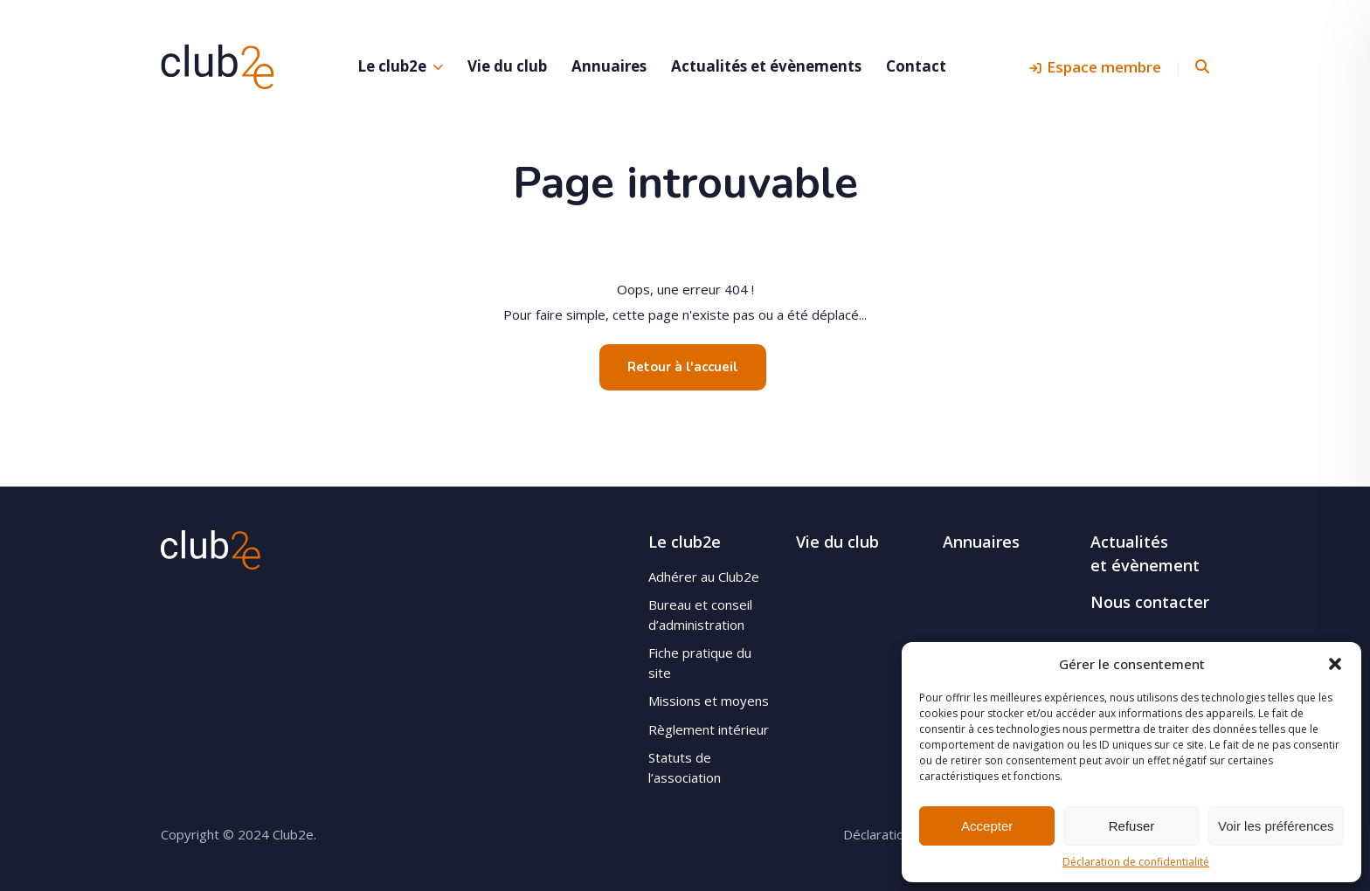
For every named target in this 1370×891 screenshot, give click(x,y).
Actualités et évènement (1145, 553)
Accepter (987, 825)
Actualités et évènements (766, 66)
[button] (1335, 664)
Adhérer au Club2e (703, 576)
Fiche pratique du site (699, 662)
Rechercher (1202, 67)
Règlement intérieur (708, 729)
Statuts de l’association (684, 767)
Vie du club (507, 66)
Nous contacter (1149, 601)
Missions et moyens (708, 700)
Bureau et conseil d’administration (700, 614)
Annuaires (609, 66)
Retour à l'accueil (682, 367)
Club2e (217, 66)
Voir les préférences (1276, 825)
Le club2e (391, 66)
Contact (916, 66)
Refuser (1132, 825)
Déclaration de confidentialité (1135, 861)
